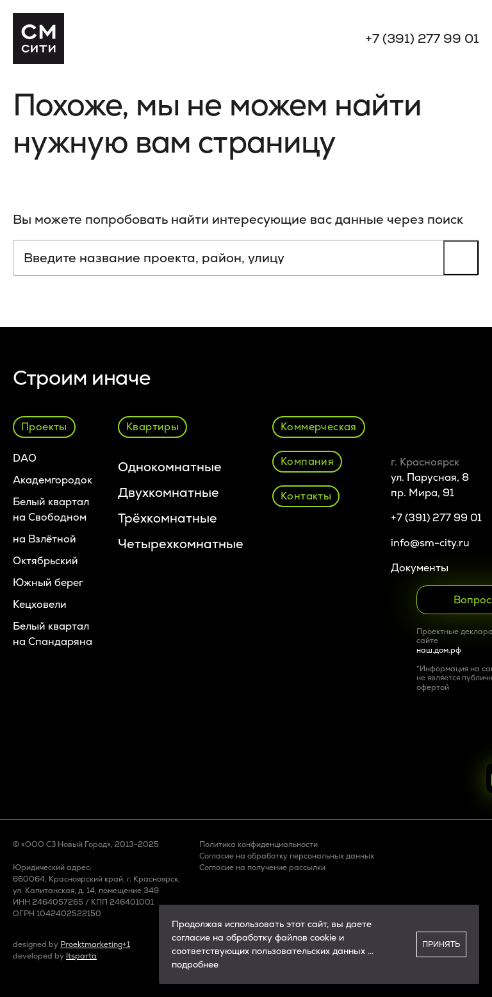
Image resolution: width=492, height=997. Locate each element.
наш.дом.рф (438, 650)
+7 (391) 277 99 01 (422, 38)
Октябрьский (45, 560)
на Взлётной (44, 539)
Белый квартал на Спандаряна (52, 633)
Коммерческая (319, 426)
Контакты (306, 496)
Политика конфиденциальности (258, 844)
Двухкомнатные (168, 492)
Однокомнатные (170, 466)
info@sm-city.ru (430, 542)
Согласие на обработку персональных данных (286, 856)
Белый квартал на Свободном (51, 509)
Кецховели (40, 604)
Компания (307, 461)
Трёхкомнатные (167, 518)
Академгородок (52, 480)
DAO (25, 458)
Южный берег (48, 582)
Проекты (44, 426)
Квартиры (152, 426)
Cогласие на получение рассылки (262, 867)
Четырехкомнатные (180, 543)
